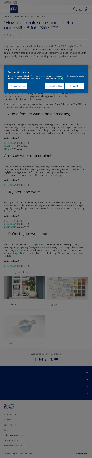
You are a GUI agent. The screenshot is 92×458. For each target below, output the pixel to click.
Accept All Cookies (54, 86)
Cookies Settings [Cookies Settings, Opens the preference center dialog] (18, 86)
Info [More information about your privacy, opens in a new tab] (60, 78)
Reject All (74, 86)
